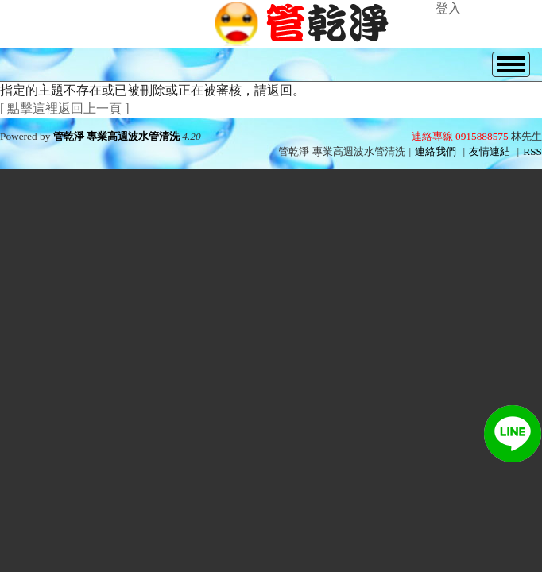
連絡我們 (435, 151)
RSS (532, 151)
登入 (448, 8)
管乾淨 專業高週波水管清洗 (116, 136)
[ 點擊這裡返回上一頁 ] (65, 108)
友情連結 (489, 151)
